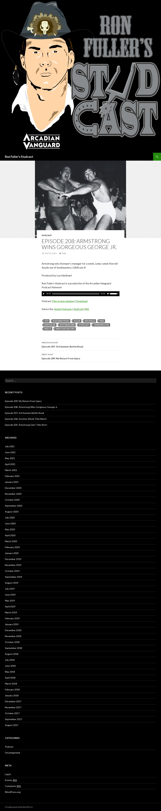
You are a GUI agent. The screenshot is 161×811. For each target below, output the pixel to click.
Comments (13, 786)
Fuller (77, 321)
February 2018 (12, 689)
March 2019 (11, 612)
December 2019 (13, 559)
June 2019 (10, 594)
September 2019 (13, 576)
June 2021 (10, 452)
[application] (80, 293)
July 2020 (10, 517)
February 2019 (12, 618)
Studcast (84, 325)
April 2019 (10, 606)
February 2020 (12, 547)
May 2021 (10, 458)
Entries (11, 780)
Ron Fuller (49, 325)
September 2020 (13, 505)
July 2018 (10, 659)
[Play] (44, 293)
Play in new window (63, 301)
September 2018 (13, 648)
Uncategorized (12, 752)
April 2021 (10, 464)
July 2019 (10, 588)
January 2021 (12, 482)
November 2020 (13, 493)
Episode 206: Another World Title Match (26, 418)
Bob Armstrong (61, 321)
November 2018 (13, 636)
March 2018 (11, 683)
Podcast (47, 235)
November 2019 (13, 565)
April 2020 (10, 535)
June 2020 (10, 523)
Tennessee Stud (101, 325)
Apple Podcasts (63, 309)
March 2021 (11, 470)
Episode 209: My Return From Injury (80, 356)
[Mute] (108, 293)
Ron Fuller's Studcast (19, 156)
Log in (8, 774)
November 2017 (13, 707)
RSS (87, 309)
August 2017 (11, 725)
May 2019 (10, 600)
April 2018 (10, 677)
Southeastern (67, 325)
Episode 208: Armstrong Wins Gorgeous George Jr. (31, 407)
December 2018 (13, 630)
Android (78, 309)
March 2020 (11, 541)
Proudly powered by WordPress (19, 807)
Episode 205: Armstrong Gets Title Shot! (26, 424)
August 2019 (11, 582)
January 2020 (12, 553)
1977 (46, 321)
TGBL (63, 253)
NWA (101, 321)
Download (81, 301)
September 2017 (13, 719)
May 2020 (10, 529)
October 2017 (12, 713)
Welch (47, 329)
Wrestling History (65, 329)
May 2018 (10, 671)
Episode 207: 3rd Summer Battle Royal (80, 344)
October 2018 (12, 642)
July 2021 (10, 446)
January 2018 (12, 695)
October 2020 (12, 499)
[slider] (75, 294)
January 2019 (12, 624)
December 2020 (13, 487)
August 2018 (11, 654)
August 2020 (11, 511)
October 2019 (12, 570)
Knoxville (90, 321)
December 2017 (13, 701)
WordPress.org (13, 792)
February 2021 (12, 476)
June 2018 (10, 665)
